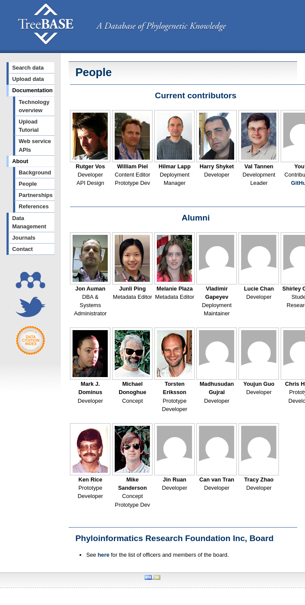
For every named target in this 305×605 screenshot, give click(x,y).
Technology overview (34, 106)
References (34, 206)
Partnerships (36, 195)
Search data (28, 67)
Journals (23, 237)
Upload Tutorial (29, 125)
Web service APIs (35, 145)
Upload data (28, 79)
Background (35, 172)
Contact (22, 249)
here (103, 555)
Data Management (29, 222)
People (28, 183)
